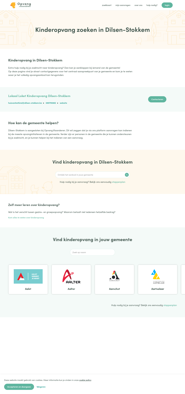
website (63, 102)
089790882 (51, 102)
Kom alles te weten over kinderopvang (26, 217)
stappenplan (118, 181)
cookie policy (85, 380)
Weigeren (41, 386)
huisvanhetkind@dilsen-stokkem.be (25, 102)
